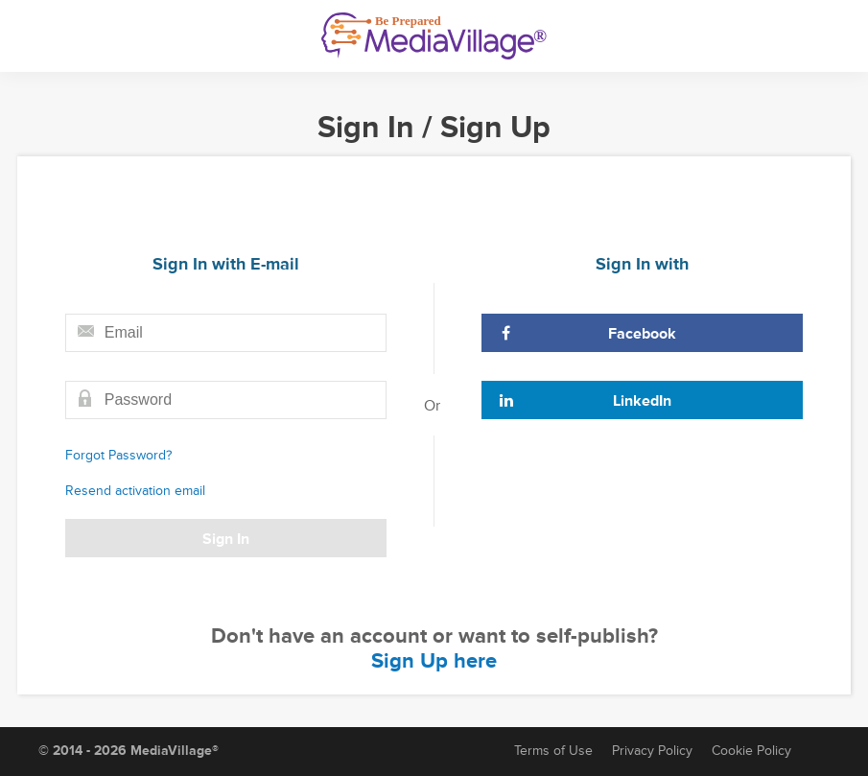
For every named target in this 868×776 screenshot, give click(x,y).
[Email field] (226, 333)
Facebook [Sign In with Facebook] (587, 333)
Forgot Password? (118, 455)
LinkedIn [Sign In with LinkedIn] (584, 401)
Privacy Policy (652, 750)
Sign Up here (434, 661)
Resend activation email (135, 490)
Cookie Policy (751, 750)
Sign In (225, 539)
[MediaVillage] (434, 35)
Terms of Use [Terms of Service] (553, 750)
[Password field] (226, 400)
